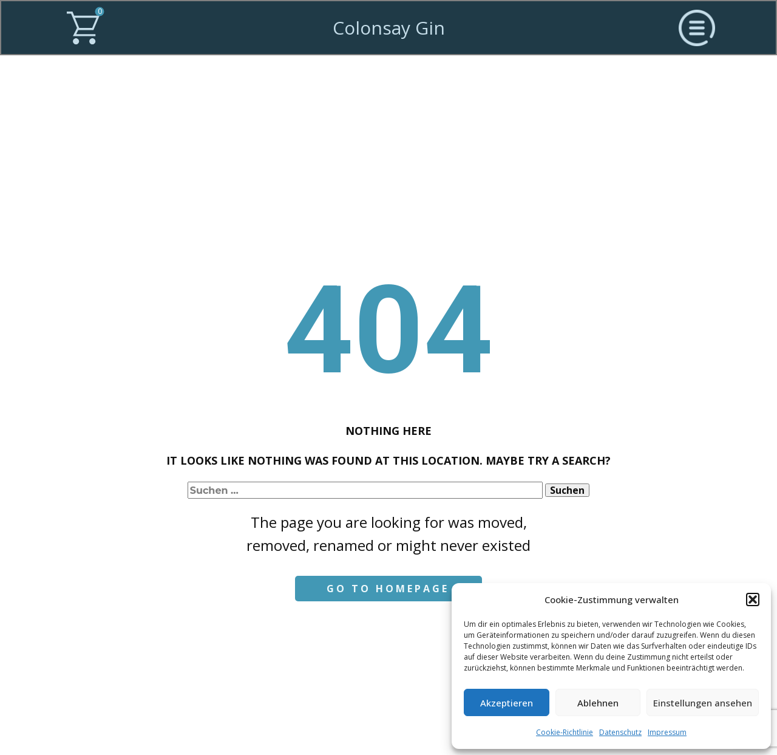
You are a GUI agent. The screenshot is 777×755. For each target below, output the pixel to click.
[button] (753, 599)
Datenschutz (620, 732)
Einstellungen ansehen (702, 703)
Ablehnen (598, 703)
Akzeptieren (506, 703)
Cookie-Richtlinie (564, 732)
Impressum (667, 732)
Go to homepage (388, 588)
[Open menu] (697, 28)
